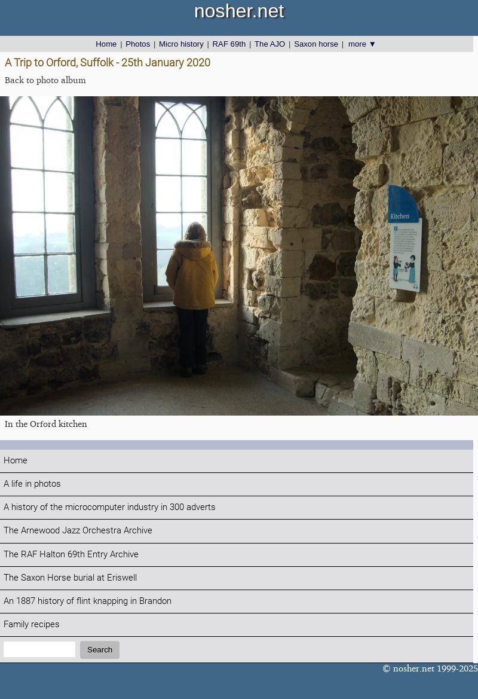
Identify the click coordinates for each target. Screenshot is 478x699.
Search (99, 649)
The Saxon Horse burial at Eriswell (70, 578)
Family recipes (32, 624)
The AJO (270, 43)
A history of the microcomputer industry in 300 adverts (110, 507)
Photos (137, 43)
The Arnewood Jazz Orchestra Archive (78, 531)
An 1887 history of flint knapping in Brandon (87, 601)
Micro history (181, 43)
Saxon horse (316, 43)
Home (106, 43)
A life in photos (32, 484)
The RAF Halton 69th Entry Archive (71, 555)
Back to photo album (45, 80)
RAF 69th (229, 43)
